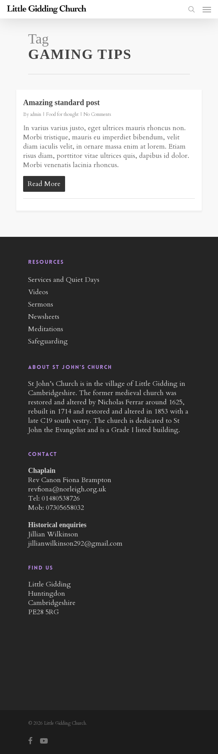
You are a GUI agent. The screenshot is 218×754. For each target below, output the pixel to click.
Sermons (40, 304)
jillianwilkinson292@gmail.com (75, 543)
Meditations (45, 329)
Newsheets (43, 317)
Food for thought (62, 114)
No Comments (97, 114)
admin (35, 114)
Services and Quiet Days (63, 280)
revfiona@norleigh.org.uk (67, 489)
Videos (38, 292)
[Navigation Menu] (207, 9)
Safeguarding (48, 341)
